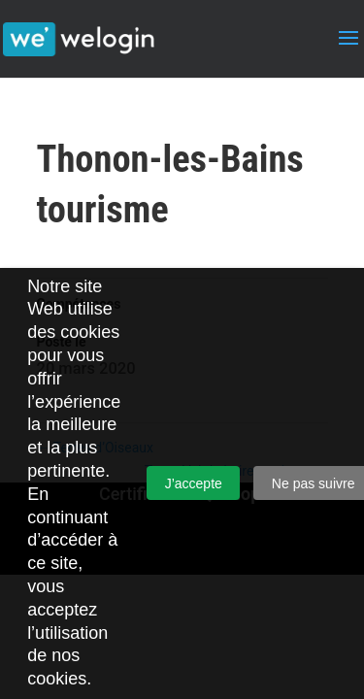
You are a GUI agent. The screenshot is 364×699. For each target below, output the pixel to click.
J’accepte (193, 483)
